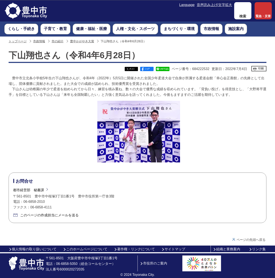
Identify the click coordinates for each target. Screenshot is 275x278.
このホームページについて (86, 249)
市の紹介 (58, 41)
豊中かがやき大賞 (82, 41)
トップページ (18, 41)
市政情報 (39, 41)
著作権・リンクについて (136, 249)
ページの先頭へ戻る (251, 239)
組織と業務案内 (228, 249)
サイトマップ (175, 249)
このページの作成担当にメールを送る (49, 215)
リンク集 (259, 249)
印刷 (261, 68)
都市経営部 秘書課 (28, 190)
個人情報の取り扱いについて (34, 249)
